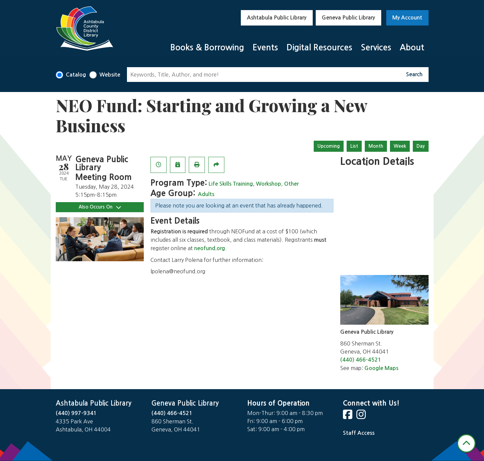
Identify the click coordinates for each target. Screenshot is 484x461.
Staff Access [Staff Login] (359, 432)
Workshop (268, 183)
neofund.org (209, 248)
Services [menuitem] (376, 47)
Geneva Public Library (348, 17)
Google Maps (381, 368)
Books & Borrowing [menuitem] (207, 47)
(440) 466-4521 (360, 359)
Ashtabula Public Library (276, 17)
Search (414, 74)
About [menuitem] (412, 47)
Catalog (76, 74)
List (354, 146)
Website (109, 74)
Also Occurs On (100, 207)
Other (291, 183)
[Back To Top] (466, 443)
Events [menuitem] (265, 47)
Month (375, 146)
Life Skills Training (231, 183)
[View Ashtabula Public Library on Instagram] (361, 416)
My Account (407, 17)
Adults (206, 194)
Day (420, 146)
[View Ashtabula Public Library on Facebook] (348, 416)
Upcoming (328, 146)
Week (400, 146)
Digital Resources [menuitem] (319, 47)
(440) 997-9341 (76, 413)
